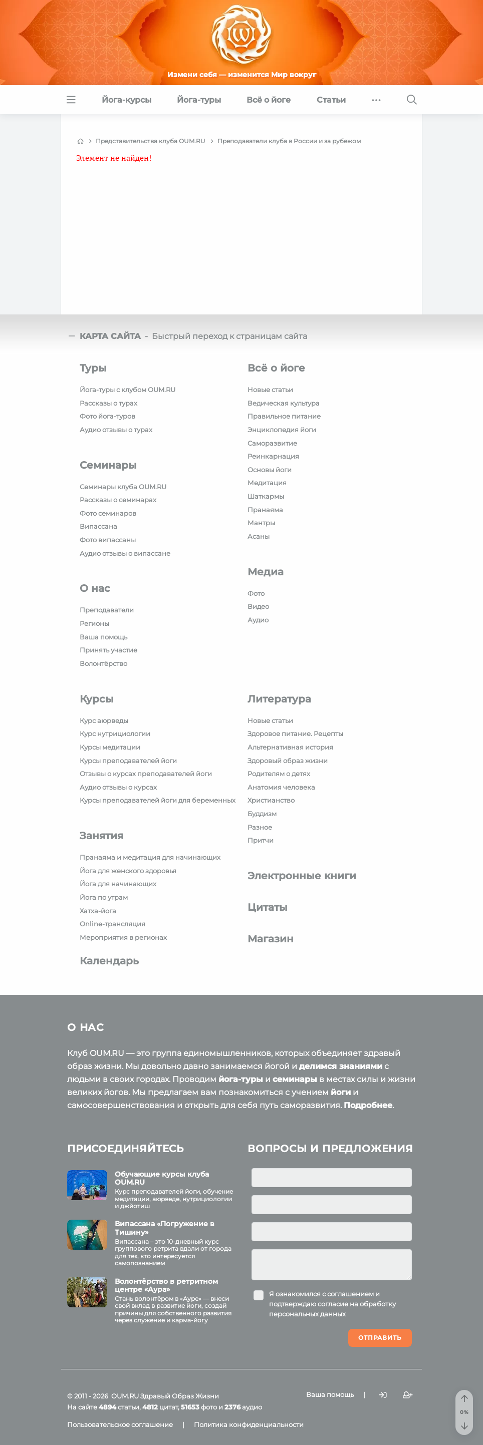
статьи (119, 1407)
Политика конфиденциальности (249, 1424)
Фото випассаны (108, 540)
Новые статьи (270, 390)
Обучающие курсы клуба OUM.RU (162, 1178)
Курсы (97, 699)
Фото (256, 593)
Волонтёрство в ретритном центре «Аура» (166, 1285)
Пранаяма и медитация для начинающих (150, 857)
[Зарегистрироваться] (408, 1395)
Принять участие (108, 650)
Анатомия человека (281, 787)
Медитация (267, 483)
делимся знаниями (340, 1066)
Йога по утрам (104, 897)
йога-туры (240, 1079)
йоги (341, 1092)
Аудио (258, 620)
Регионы (94, 623)
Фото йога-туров (107, 416)
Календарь (109, 961)
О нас (95, 588)
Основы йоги (270, 470)
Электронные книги (302, 876)
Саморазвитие (272, 443)
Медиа (266, 572)
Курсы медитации (110, 747)
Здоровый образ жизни (288, 761)
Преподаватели (107, 610)
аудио (243, 1407)
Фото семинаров (108, 513)
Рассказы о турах (108, 403)
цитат (160, 1407)
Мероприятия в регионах (123, 937)
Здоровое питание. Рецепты (295, 734)
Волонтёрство (103, 663)
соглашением (350, 1294)
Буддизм (262, 814)
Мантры (261, 523)
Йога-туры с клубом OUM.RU (127, 390)
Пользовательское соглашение (120, 1424)
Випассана (98, 526)
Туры (93, 368)
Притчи (261, 840)
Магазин (271, 939)
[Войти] (383, 1395)
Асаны (259, 536)
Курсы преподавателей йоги (128, 761)
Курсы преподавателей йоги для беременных (157, 800)
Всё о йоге (276, 368)
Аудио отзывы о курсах (118, 787)
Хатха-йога (98, 911)
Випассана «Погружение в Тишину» (164, 1228)
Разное (260, 827)
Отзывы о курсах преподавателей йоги (146, 774)
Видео (258, 606)
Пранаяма (265, 510)
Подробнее (368, 1105)
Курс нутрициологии (115, 734)
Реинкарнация (273, 456)
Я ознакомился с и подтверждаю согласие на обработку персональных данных (332, 1304)
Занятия (101, 836)
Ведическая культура (284, 403)
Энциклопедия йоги (282, 430)
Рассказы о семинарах (118, 500)
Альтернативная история (290, 747)
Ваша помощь (103, 637)
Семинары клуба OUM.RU (123, 487)
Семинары (108, 465)
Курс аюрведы (104, 720)
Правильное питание (284, 416)
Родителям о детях (279, 774)
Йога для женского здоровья (128, 871)
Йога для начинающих (118, 884)
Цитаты (268, 907)
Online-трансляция (112, 924)
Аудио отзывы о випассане (125, 553)
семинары (295, 1079)
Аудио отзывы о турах (116, 430)
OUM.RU (125, 1396)
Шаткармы (266, 496)
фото (199, 1407)
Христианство (271, 800)
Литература (279, 699)
